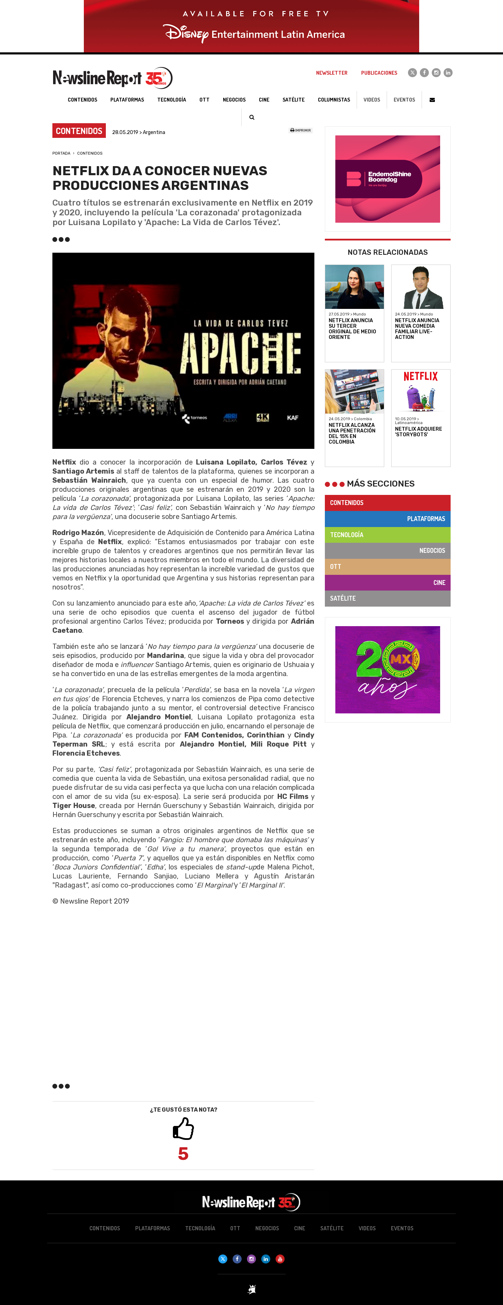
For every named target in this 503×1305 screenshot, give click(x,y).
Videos (372, 99)
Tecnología (346, 535)
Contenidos (89, 153)
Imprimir (300, 130)
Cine (439, 582)
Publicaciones (379, 72)
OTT (335, 566)
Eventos (404, 99)
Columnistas (334, 99)
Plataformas (426, 518)
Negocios (432, 550)
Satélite (343, 598)
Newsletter (332, 72)
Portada (61, 153)
